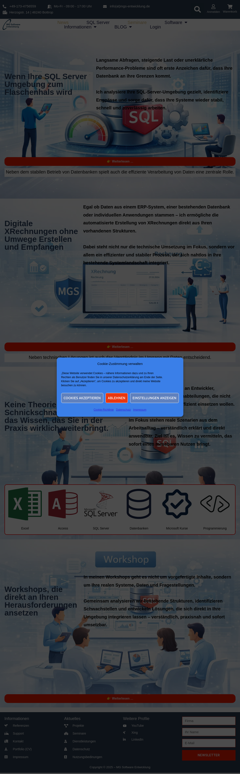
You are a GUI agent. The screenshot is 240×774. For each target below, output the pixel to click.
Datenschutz (123, 409)
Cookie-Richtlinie (103, 409)
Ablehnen (116, 398)
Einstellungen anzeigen (154, 398)
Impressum (139, 409)
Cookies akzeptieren (82, 398)
